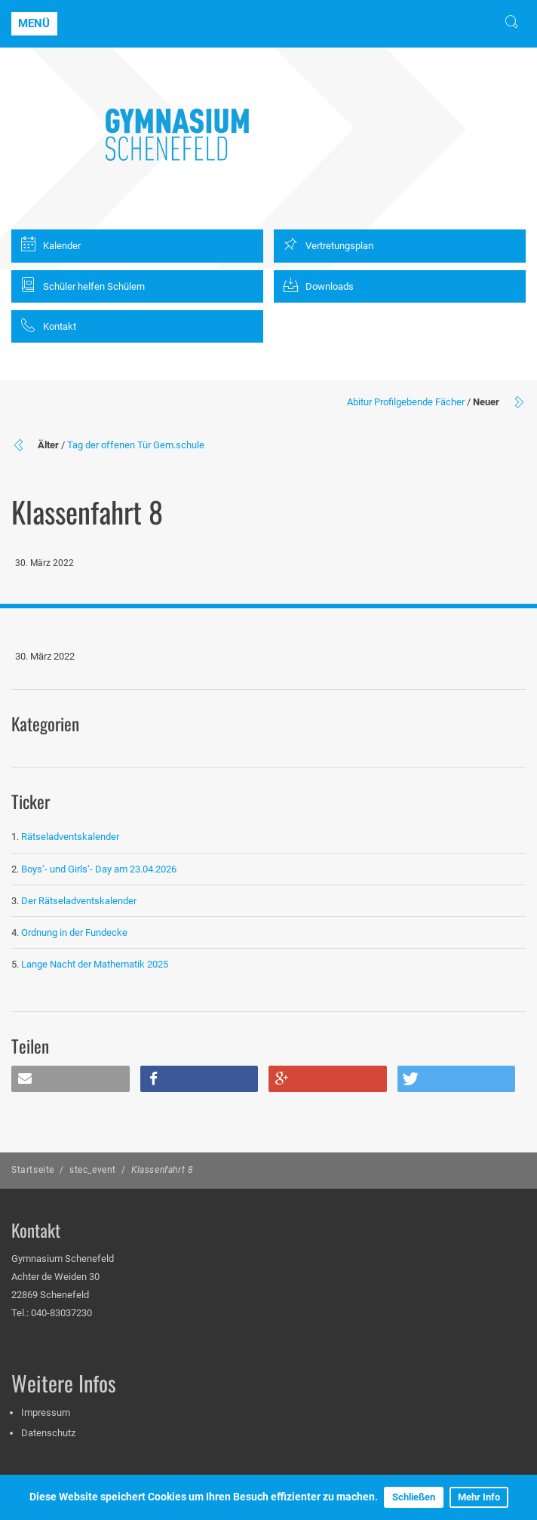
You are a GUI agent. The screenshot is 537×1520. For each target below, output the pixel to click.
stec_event (92, 1170)
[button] (70, 1079)
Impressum (45, 1412)
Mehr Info (479, 1497)
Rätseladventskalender (70, 836)
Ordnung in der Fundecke (74, 932)
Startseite (32, 1170)
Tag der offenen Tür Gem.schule (135, 445)
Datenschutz (48, 1432)
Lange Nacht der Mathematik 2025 (94, 964)
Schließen (413, 1497)
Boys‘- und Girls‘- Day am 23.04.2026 (98, 869)
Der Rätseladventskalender (79, 900)
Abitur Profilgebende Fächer (406, 402)
